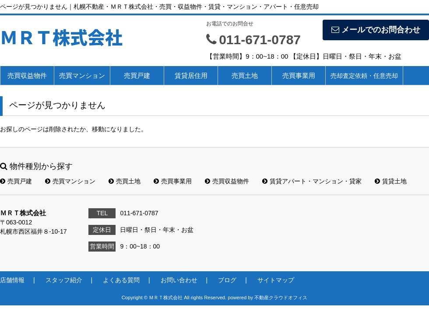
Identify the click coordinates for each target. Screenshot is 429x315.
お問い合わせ (179, 280)
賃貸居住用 (191, 75)
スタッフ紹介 (64, 280)
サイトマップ (275, 280)
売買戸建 (137, 75)
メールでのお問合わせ (375, 29)
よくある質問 (121, 280)
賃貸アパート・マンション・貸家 (312, 181)
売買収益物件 (27, 75)
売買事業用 (298, 75)
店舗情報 (12, 280)
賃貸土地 (391, 181)
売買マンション (82, 75)
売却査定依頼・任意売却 (364, 75)
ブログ (227, 280)
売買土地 (245, 75)
